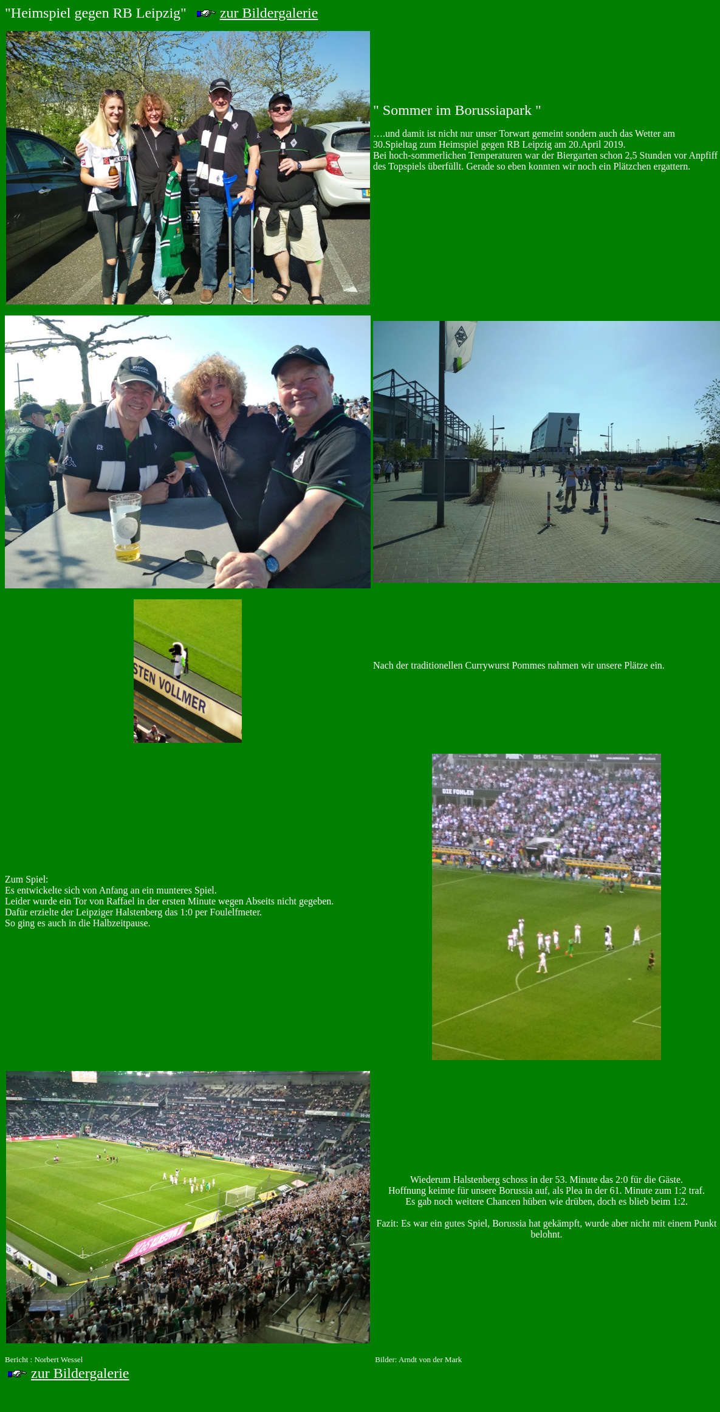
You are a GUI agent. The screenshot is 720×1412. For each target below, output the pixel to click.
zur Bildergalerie (269, 13)
